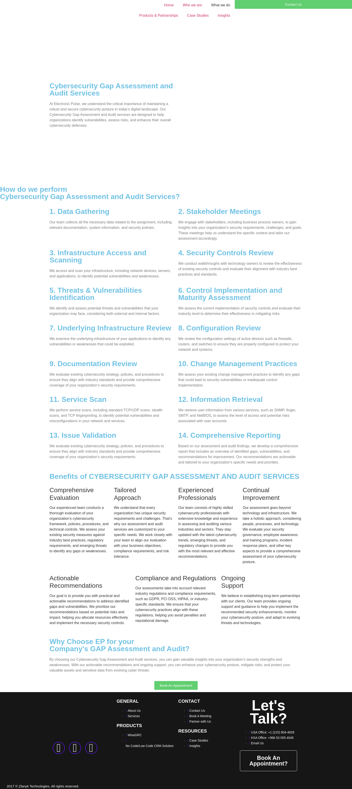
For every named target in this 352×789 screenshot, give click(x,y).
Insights (224, 15)
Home (169, 5)
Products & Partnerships (158, 15)
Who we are (192, 5)
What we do (220, 5)
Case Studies (198, 15)
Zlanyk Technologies (34, 786)
